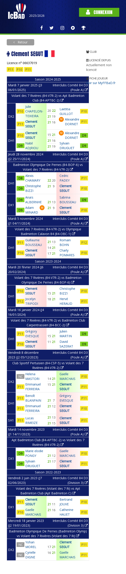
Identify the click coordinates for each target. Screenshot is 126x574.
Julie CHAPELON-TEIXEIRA (34, 111)
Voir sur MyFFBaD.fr (100, 83)
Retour (22, 42)
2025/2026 (37, 15)
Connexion (99, 12)
